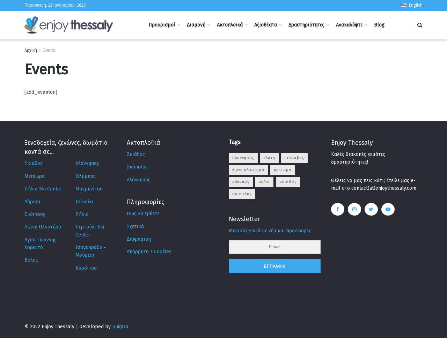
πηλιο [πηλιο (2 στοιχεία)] (264, 181)
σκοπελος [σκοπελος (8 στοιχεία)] (242, 193)
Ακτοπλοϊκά (230, 25)
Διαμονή (196, 25)
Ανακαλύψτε (349, 25)
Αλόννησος (87, 163)
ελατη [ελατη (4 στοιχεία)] (269, 158)
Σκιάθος (33, 163)
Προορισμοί (161, 25)
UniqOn (120, 327)
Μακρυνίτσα (89, 189)
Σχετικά (135, 227)
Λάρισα (32, 202)
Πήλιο (82, 214)
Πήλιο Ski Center (43, 189)
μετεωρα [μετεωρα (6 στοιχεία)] (283, 169)
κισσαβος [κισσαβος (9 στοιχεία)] (294, 158)
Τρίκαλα (84, 202)
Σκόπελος (34, 214)
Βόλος (31, 260)
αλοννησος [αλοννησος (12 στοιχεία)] (243, 158)
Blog (379, 25)
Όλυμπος (85, 176)
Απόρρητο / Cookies (149, 252)
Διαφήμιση (139, 239)
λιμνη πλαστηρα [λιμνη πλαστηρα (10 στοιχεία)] (248, 169)
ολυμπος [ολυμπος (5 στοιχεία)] (240, 181)
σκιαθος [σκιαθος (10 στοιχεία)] (287, 181)
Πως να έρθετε (143, 214)
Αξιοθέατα (265, 25)
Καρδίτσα (86, 268)
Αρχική (30, 50)
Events (49, 50)
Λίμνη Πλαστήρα (42, 227)
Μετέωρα (34, 176)
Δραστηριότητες (306, 25)
